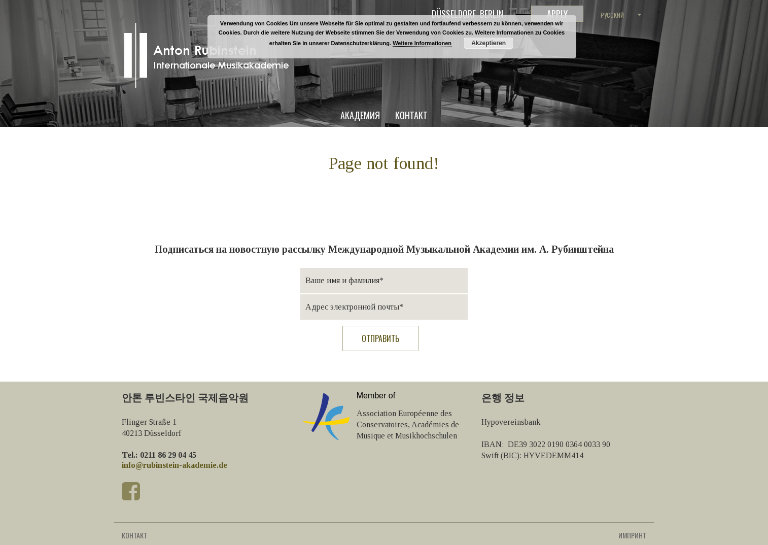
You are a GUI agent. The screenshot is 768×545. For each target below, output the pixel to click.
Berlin (491, 13)
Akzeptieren (488, 43)
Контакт (411, 116)
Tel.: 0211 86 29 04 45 (159, 455)
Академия (360, 116)
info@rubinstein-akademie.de (174, 465)
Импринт (632, 535)
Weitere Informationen (422, 43)
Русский (612, 15)
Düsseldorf (454, 13)
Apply (557, 13)
